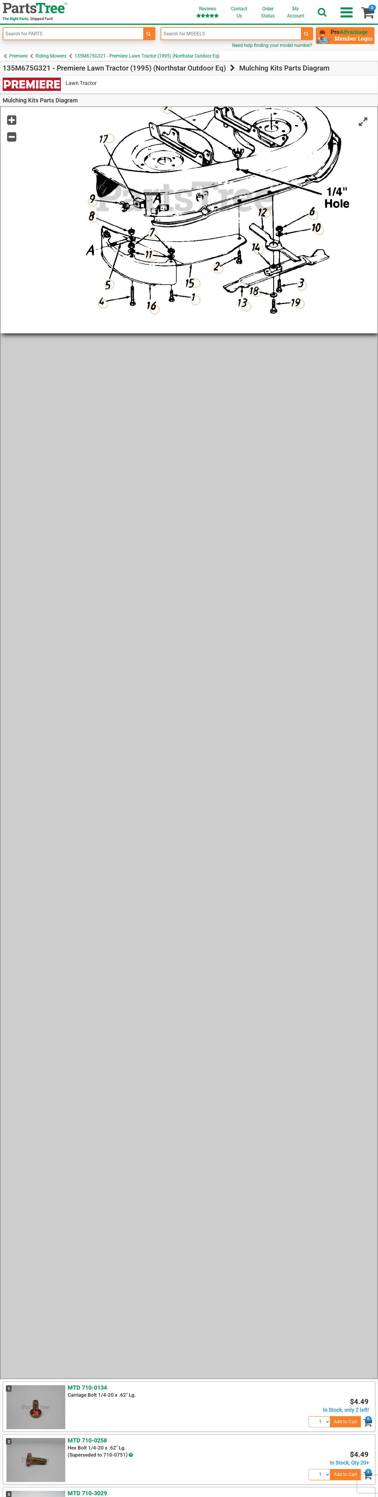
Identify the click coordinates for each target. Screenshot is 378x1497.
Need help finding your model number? (272, 45)
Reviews (207, 12)
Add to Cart (345, 1421)
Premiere (18, 56)
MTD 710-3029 (87, 1493)
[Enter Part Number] (73, 34)
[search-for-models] (306, 34)
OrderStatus (268, 12)
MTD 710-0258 (87, 1440)
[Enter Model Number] (231, 34)
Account (295, 12)
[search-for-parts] (149, 34)
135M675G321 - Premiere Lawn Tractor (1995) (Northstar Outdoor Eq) (147, 56)
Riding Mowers (50, 56)
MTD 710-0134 (87, 1387)
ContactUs (239, 12)
